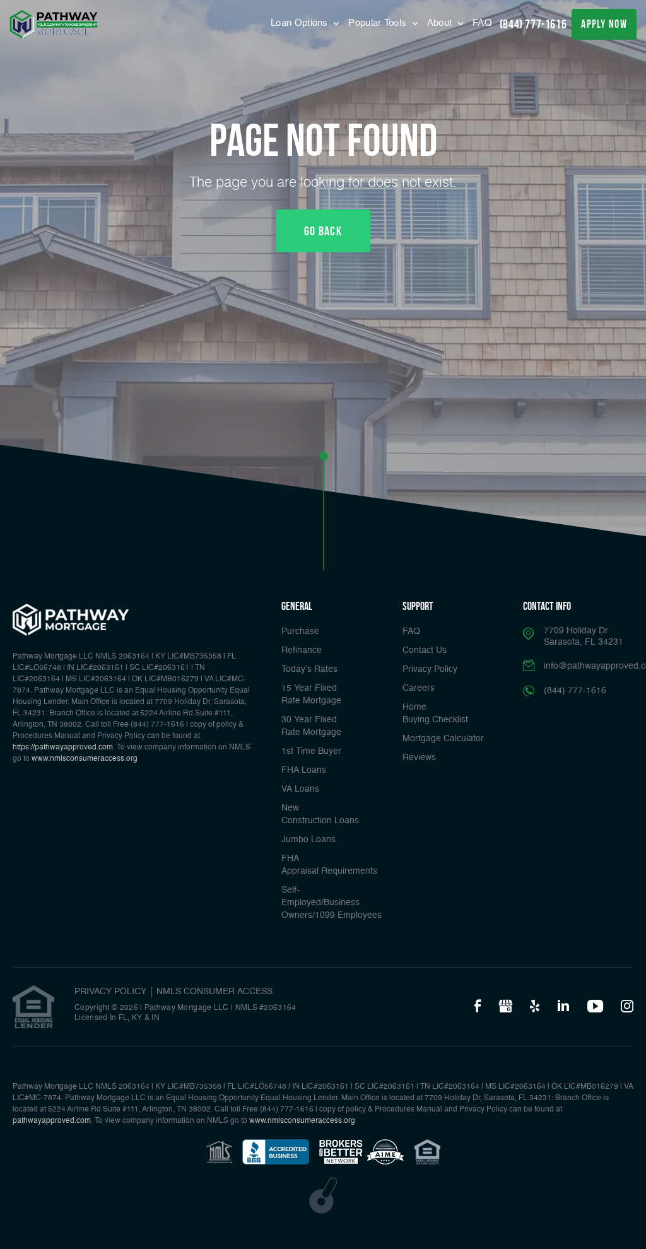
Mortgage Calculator (443, 738)
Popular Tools (378, 23)
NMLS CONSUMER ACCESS (214, 991)
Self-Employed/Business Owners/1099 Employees (331, 903)
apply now (604, 24)
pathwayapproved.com (52, 1121)
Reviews (419, 757)
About (441, 23)
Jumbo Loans (308, 839)
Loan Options (301, 23)
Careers (418, 688)
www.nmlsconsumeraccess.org (85, 759)
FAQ (482, 23)
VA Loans (300, 789)
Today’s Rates (309, 669)
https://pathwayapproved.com (63, 747)
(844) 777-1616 (533, 24)
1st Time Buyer (311, 751)
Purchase (300, 631)
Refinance (301, 650)
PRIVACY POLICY (110, 991)
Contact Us (424, 650)
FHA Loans (303, 770)
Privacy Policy (429, 669)
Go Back (323, 231)
